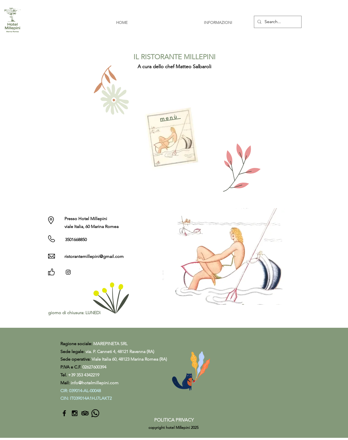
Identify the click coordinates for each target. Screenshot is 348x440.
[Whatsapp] (95, 413)
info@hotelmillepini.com (95, 382)
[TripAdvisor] (85, 413)
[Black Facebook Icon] (64, 413)
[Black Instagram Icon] (75, 413)
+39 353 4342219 (83, 374)
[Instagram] (68, 272)
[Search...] (277, 22)
